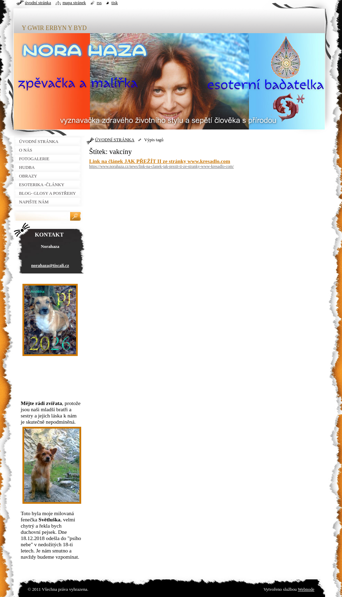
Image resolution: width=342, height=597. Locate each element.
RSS (99, 2)
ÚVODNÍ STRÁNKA (114, 139)
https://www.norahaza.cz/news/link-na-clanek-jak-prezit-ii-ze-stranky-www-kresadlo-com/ (161, 166)
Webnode (306, 589)
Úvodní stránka (38, 2)
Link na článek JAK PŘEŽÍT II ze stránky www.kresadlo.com (159, 161)
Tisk (114, 2)
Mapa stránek (74, 2)
